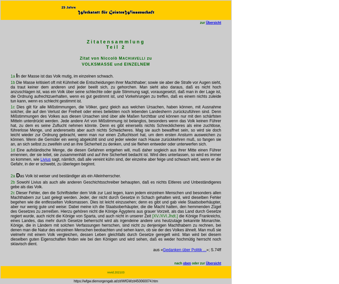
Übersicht (213, 23)
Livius (45, 159)
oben (187, 263)
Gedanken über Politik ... (184, 250)
